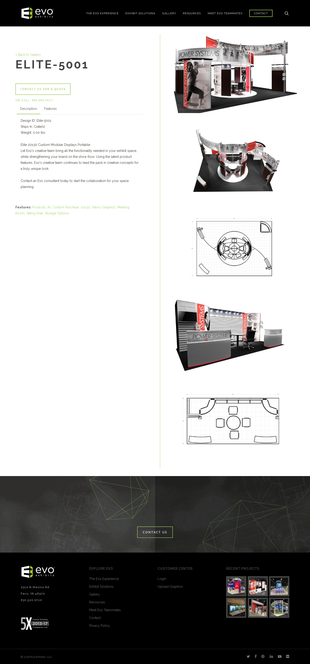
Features (50, 109)
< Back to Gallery (28, 55)
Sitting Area (34, 213)
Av (49, 207)
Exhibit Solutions (101, 586)
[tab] (28, 109)
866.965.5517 (42, 100)
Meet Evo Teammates (105, 610)
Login (162, 579)
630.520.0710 (31, 600)
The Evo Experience (104, 579)
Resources (97, 602)
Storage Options (57, 213)
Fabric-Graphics (104, 207)
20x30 (85, 207)
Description (28, 109)
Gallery (94, 594)
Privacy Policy (99, 625)
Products (39, 207)
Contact (95, 618)
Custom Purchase (66, 207)
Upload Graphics (170, 586)
